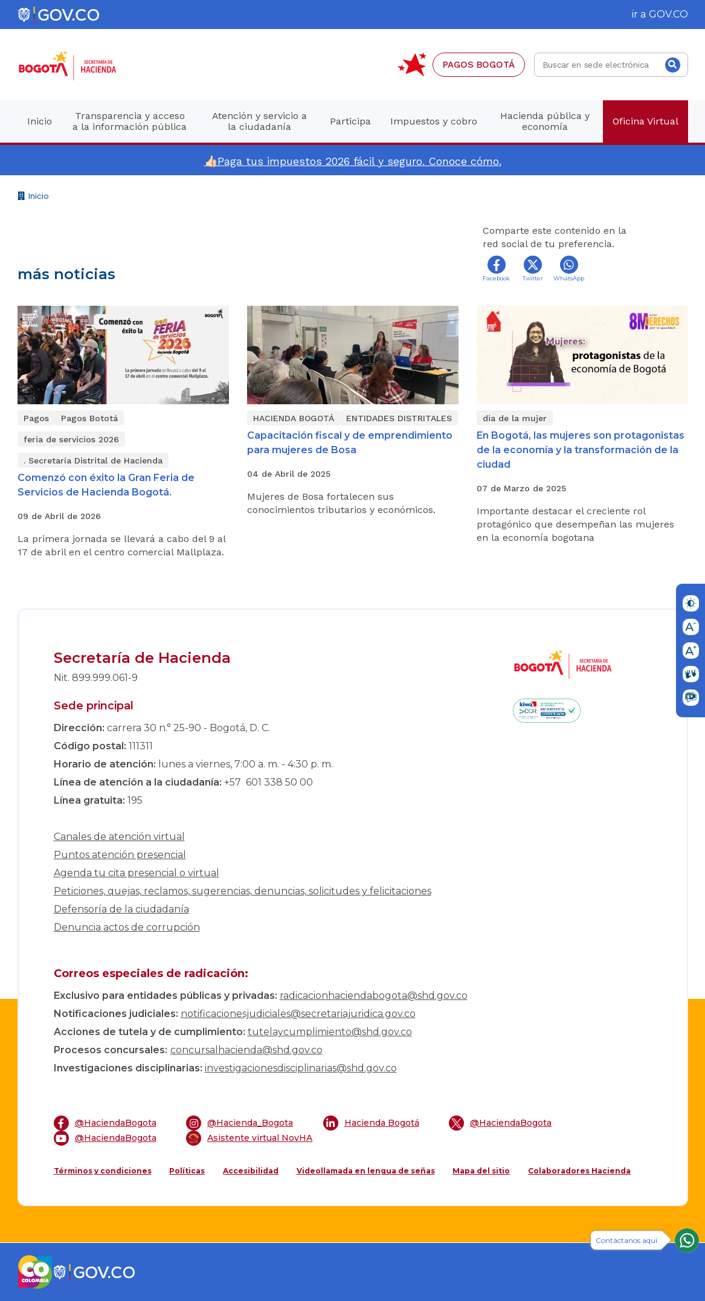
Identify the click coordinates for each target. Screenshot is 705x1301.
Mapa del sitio (481, 1170)
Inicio (33, 197)
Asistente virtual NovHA (249, 1138)
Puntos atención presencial (120, 854)
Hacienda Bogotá (371, 1123)
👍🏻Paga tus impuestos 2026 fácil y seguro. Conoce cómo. (352, 161)
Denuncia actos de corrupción (127, 927)
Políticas (187, 1170)
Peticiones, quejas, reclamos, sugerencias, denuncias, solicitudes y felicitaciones (242, 891)
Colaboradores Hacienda (579, 1170)
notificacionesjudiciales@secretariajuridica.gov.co (298, 1013)
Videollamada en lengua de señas (366, 1170)
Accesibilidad (250, 1170)
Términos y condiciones (103, 1170)
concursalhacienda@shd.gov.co (246, 1050)
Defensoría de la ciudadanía (121, 909)
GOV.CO (668, 14)
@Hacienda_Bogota (239, 1123)
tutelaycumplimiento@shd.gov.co (330, 1032)
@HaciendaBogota (105, 1123)
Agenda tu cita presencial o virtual (136, 873)
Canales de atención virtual (119, 836)
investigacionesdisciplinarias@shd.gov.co (301, 1068)
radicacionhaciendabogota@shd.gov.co (374, 995)
